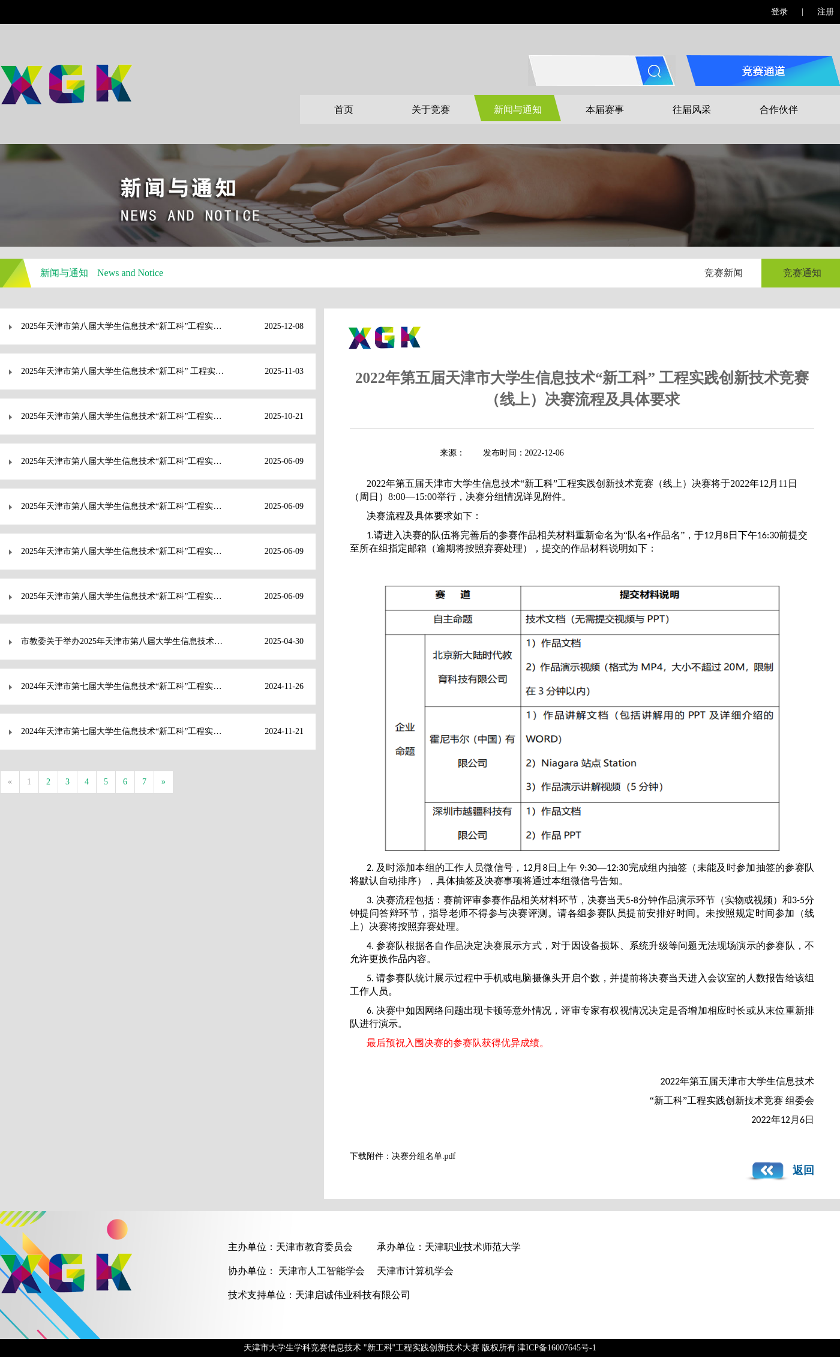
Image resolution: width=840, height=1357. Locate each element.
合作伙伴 (779, 109)
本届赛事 (605, 109)
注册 (825, 11)
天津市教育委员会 (314, 1247)
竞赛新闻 (723, 273)
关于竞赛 (431, 109)
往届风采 (692, 109)
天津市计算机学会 (415, 1271)
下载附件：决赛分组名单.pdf (402, 1156)
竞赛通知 (802, 273)
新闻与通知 (518, 109)
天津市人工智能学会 (321, 1271)
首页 (343, 109)
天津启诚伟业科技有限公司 (352, 1295)
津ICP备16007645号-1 (556, 1347)
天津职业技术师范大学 (473, 1247)
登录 (779, 11)
